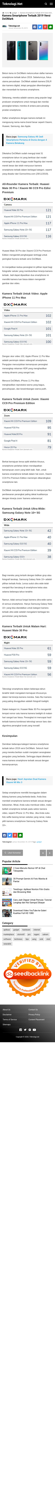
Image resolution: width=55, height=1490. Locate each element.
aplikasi (6, 930)
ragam (36, 934)
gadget (39, 842)
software (7, 939)
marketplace (8, 934)
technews (18, 939)
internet (37, 930)
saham (45, 934)
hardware (26, 930)
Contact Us (33, 1010)
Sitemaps (7, 1024)
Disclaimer (7, 1015)
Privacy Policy (34, 1015)
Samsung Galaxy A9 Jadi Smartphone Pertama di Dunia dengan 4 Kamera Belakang (26, 140)
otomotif (21, 934)
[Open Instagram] (29, 1029)
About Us (6, 1010)
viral (48, 939)
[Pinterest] (45, 27)
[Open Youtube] (34, 1029)
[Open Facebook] (20, 1029)
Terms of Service (10, 1019)
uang (34, 939)
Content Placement (36, 1019)
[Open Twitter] (25, 1029)
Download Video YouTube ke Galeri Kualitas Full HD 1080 (29, 912)
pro (29, 934)
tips (27, 939)
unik (41, 939)
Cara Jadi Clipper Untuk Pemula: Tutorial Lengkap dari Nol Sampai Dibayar (32, 901)
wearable (7, 944)
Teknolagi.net (34, 1037)
